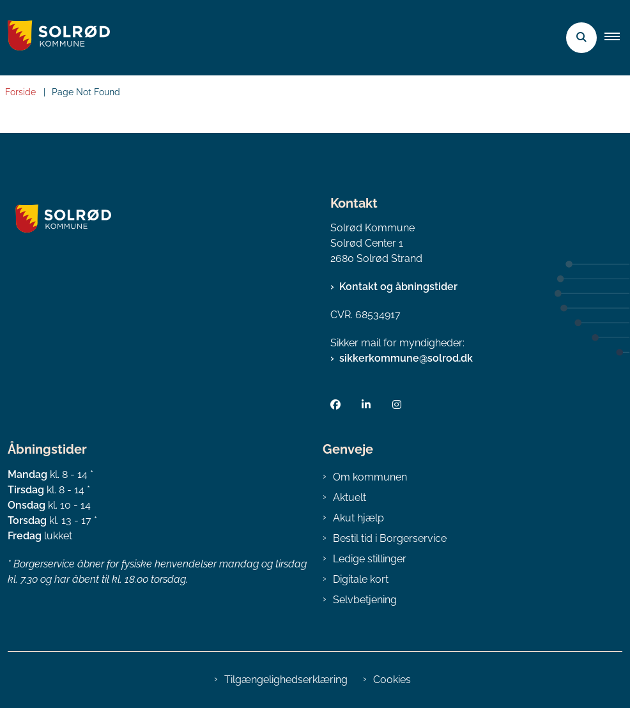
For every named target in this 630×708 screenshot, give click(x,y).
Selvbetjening (365, 600)
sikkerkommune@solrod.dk (406, 358)
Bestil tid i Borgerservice (390, 538)
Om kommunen (370, 477)
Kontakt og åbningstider (398, 287)
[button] (617, 37)
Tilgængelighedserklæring (286, 679)
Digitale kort (360, 579)
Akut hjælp (358, 518)
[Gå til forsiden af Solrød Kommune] (55, 37)
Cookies (392, 679)
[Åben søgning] (581, 37)
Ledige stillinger (369, 559)
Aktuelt (349, 497)
